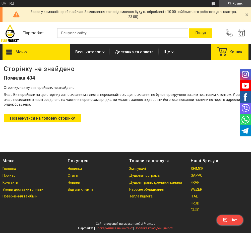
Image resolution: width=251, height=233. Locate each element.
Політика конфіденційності (154, 228)
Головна (9, 169)
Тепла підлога (141, 196)
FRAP (195, 182)
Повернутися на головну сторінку (42, 118)
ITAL (194, 196)
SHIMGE (197, 169)
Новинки (75, 169)
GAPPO (197, 175)
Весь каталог (88, 52)
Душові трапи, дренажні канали (155, 182)
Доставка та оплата (134, 52)
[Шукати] (200, 33)
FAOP (195, 210)
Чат (230, 220)
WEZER (196, 189)
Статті (73, 175)
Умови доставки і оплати (23, 189)
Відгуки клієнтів (81, 189)
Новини (74, 182)
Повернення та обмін (20, 196)
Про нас (9, 175)
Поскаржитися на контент (114, 228)
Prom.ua (149, 223)
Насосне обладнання (146, 189)
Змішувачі (137, 169)
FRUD (195, 203)
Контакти (10, 182)
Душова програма (144, 175)
